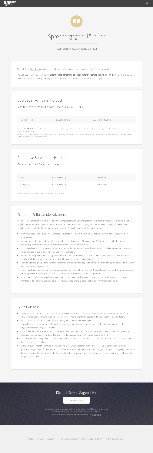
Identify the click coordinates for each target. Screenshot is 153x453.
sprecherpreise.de (119, 439)
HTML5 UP (98, 439)
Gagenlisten (35, 69)
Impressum (51, 439)
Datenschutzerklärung (69, 439)
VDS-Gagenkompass (76, 400)
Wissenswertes (96, 414)
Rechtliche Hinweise (35, 439)
